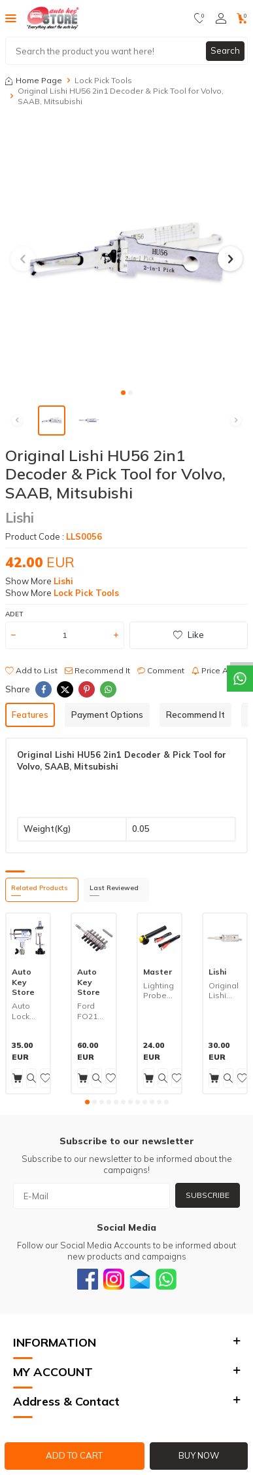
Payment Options (107, 714)
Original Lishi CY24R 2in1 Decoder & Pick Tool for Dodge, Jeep (225, 990)
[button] (123, 392)
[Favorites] (199, 18)
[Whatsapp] (166, 1279)
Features (30, 714)
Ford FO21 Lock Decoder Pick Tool (93, 1011)
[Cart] (242, 18)
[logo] (53, 18)
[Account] (221, 18)
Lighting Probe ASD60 (158, 990)
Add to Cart (74, 1455)
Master (157, 972)
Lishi (19, 517)
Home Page (33, 80)
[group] (126, 250)
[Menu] (10, 18)
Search (225, 50)
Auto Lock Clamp (24, 1011)
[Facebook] (87, 1279)
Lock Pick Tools (103, 80)
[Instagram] (113, 1279)
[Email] (139, 1279)
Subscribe (207, 1195)
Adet (14, 614)
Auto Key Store (23, 982)
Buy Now (198, 1455)
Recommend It (97, 670)
